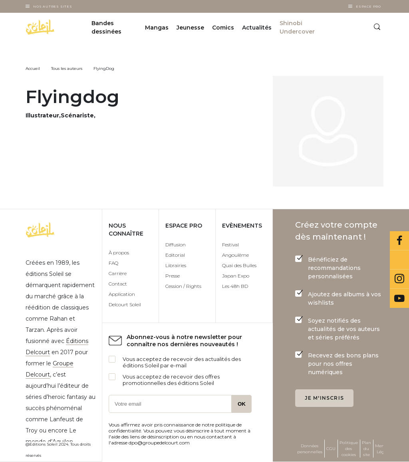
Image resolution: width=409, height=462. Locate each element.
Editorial (175, 255)
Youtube (399, 298)
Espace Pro (368, 6)
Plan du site (366, 448)
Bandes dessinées (106, 27)
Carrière (118, 273)
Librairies (175, 265)
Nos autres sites (52, 6)
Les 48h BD (235, 286)
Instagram (399, 279)
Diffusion (175, 245)
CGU (331, 448)
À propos (119, 253)
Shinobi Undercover (297, 27)
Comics (223, 27)
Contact (118, 284)
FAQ (113, 263)
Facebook (399, 240)
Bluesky (399, 260)
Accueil (33, 68)
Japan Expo (235, 276)
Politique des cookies (349, 448)
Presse (172, 276)
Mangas (157, 27)
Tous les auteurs (66, 68)
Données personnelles (309, 448)
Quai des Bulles (239, 265)
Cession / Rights (183, 286)
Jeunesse (190, 27)
